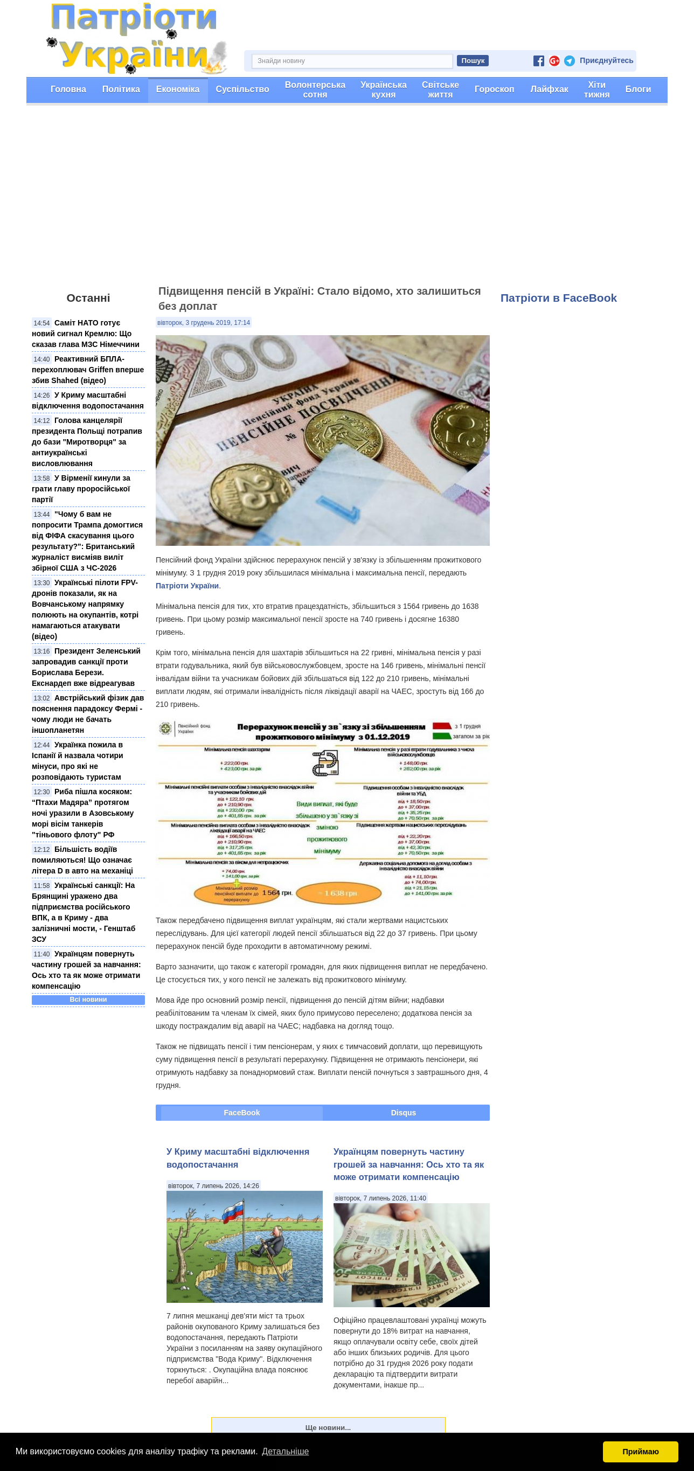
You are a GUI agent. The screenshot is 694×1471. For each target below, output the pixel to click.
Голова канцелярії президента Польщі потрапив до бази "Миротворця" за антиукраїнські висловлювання (87, 442)
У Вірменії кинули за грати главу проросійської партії (81, 489)
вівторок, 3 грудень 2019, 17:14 (203, 323)
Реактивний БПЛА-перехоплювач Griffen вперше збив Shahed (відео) (88, 370)
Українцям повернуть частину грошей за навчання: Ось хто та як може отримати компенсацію (409, 1164)
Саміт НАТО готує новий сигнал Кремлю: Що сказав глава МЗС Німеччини (86, 333)
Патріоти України (187, 585)
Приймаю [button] (640, 1451)
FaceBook (242, 1112)
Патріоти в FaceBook (559, 298)
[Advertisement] (347, 199)
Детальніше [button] (285, 1451)
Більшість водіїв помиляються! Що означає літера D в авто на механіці (82, 860)
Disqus (404, 1112)
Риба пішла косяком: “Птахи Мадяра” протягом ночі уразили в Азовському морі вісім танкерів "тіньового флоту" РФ (83, 813)
